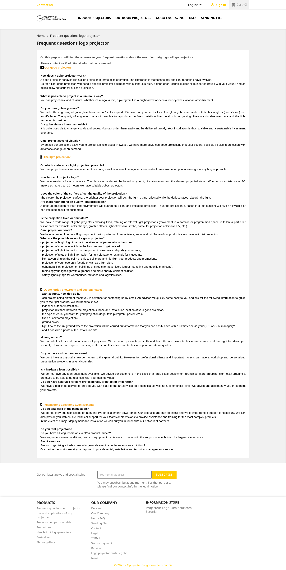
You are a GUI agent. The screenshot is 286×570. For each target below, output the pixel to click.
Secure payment (101, 543)
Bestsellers (44, 537)
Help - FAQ (98, 518)
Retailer (96, 548)
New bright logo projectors (54, 532)
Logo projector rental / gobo (109, 553)
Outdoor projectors (133, 18)
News (94, 558)
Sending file (211, 18)
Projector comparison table (54, 522)
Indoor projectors (94, 18)
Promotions (44, 527)
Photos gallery (46, 542)
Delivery (96, 508)
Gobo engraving (170, 18)
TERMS (95, 538)
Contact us (45, 5)
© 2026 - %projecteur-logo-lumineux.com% (143, 565)
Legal (94, 533)
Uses (192, 18)
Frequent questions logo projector (59, 508)
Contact (96, 528)
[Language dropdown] (195, 5)
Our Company (100, 513)
